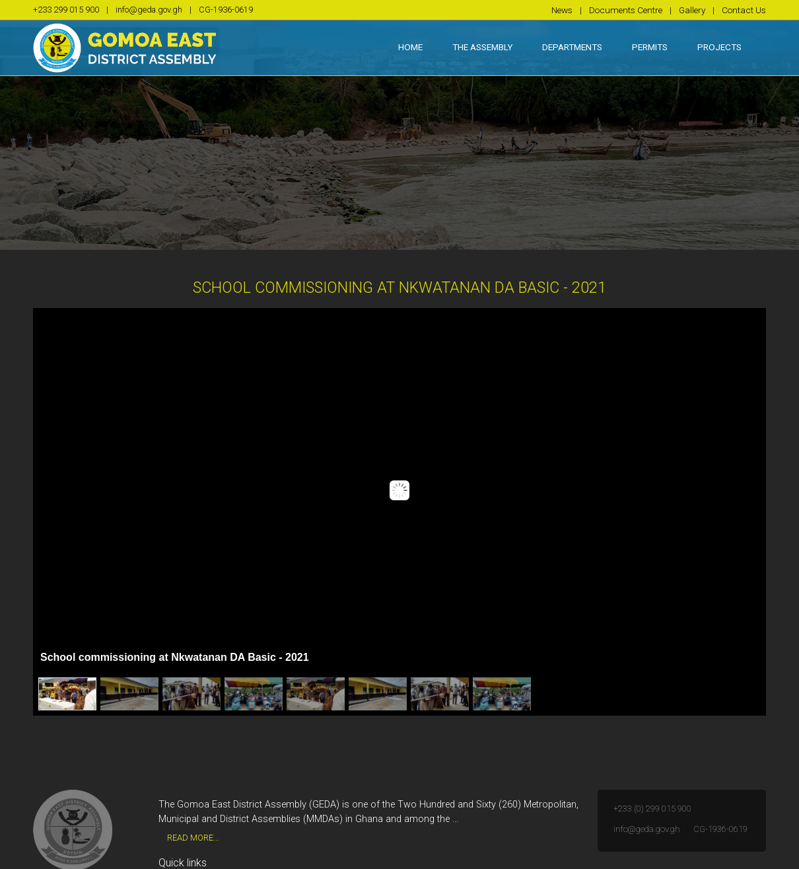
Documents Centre (625, 10)
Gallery (692, 10)
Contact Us (744, 10)
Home (417, 46)
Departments (572, 47)
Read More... (193, 838)
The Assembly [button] (482, 47)
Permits (650, 47)
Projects (719, 47)
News (562, 10)
